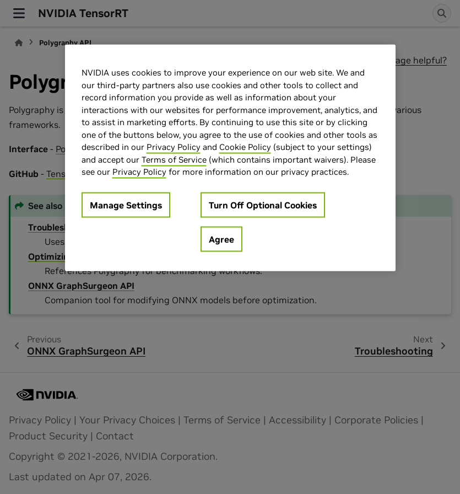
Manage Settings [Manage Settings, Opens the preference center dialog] (126, 205)
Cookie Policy (245, 147)
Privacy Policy (174, 147)
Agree (221, 239)
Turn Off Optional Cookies (263, 205)
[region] (230, 158)
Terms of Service (174, 159)
